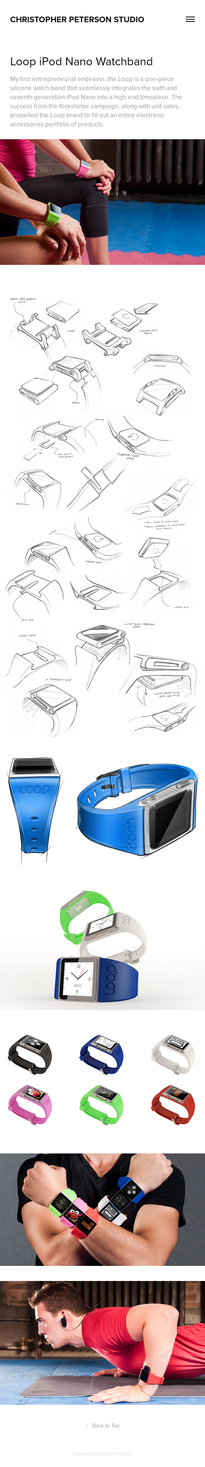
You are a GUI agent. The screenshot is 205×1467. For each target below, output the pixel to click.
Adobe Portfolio (115, 1453)
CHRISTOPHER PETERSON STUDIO (77, 19)
